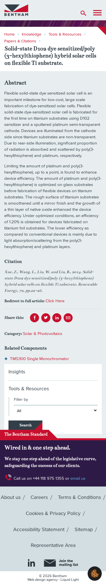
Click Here (55, 301)
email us (77, 478)
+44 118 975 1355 (48, 478)
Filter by (21, 400)
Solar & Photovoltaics (42, 334)
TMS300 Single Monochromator (39, 359)
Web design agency (43, 580)
